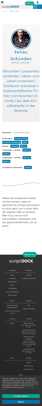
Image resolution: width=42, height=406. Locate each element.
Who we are (12, 295)
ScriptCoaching (28, 351)
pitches (12, 301)
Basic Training (28, 325)
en (38, 11)
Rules (12, 323)
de (35, 11)
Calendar (12, 278)
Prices (12, 285)
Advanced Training (28, 332)
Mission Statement (12, 292)
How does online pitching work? (12, 306)
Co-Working (12, 288)
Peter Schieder (15, 11)
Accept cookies (21, 396)
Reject (21, 402)
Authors (5, 11)
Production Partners (29, 278)
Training (29, 319)
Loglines (29, 301)
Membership (12, 282)
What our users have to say (12, 312)
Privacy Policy (29, 369)
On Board (29, 270)
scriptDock (12, 270)
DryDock (12, 319)
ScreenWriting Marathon (28, 341)
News (12, 275)
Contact (28, 358)
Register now (29, 3)
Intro (28, 305)
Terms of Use (28, 366)
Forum (12, 358)
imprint (28, 362)
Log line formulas (29, 309)
